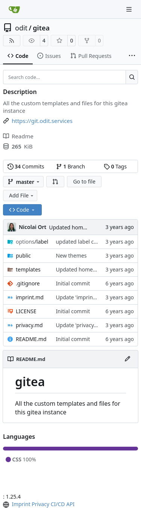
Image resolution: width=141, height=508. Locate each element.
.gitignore (28, 283)
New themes (71, 255)
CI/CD (58, 504)
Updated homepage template (85, 227)
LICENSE (26, 311)
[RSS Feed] (11, 40)
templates (28, 269)
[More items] (132, 56)
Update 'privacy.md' (80, 325)
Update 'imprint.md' (80, 297)
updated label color (79, 241)
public (23, 255)
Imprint (21, 504)
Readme (18, 136)
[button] (55, 181)
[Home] (14, 9)
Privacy (40, 504)
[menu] (7, 505)
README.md (31, 339)
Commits (26, 166)
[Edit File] (127, 359)
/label (32, 241)
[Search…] (132, 77)
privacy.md (29, 325)
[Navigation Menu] (129, 9)
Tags (115, 166)
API (70, 504)
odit (21, 28)
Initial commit (73, 283)
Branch (70, 166)
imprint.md (30, 297)
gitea (41, 28)
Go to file (84, 181)
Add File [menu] (22, 195)
